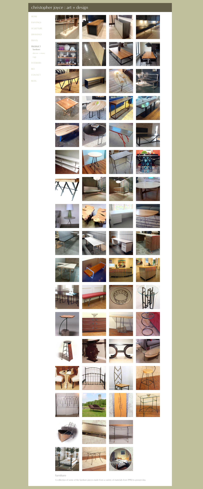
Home (34, 16)
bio (33, 69)
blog (34, 81)
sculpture (36, 28)
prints (34, 40)
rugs (34, 57)
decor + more (39, 53)
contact (36, 75)
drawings (36, 34)
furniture (36, 49)
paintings (36, 22)
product (36, 46)
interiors (36, 63)
